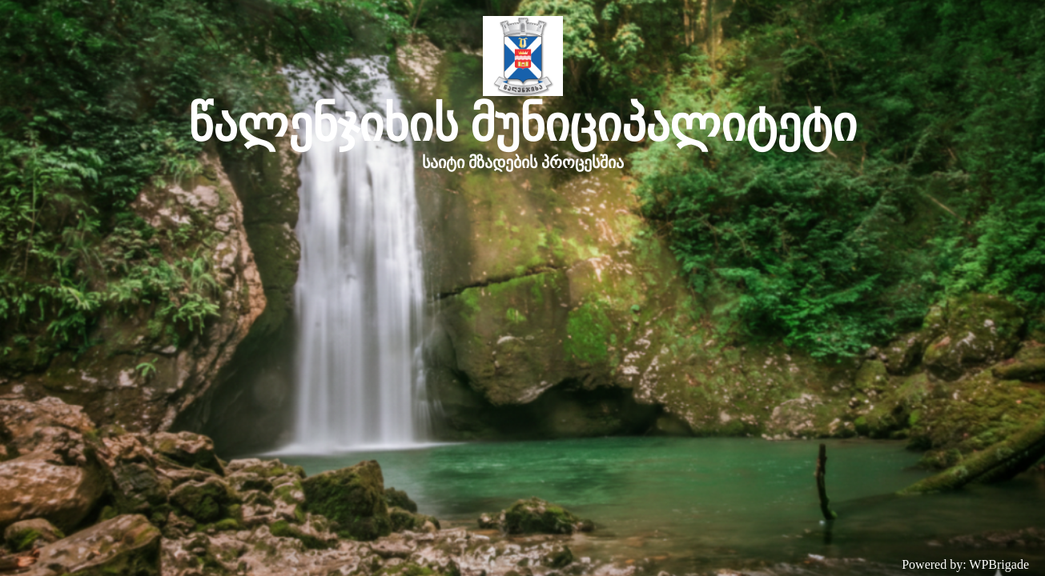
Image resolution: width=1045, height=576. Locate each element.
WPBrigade (999, 564)
